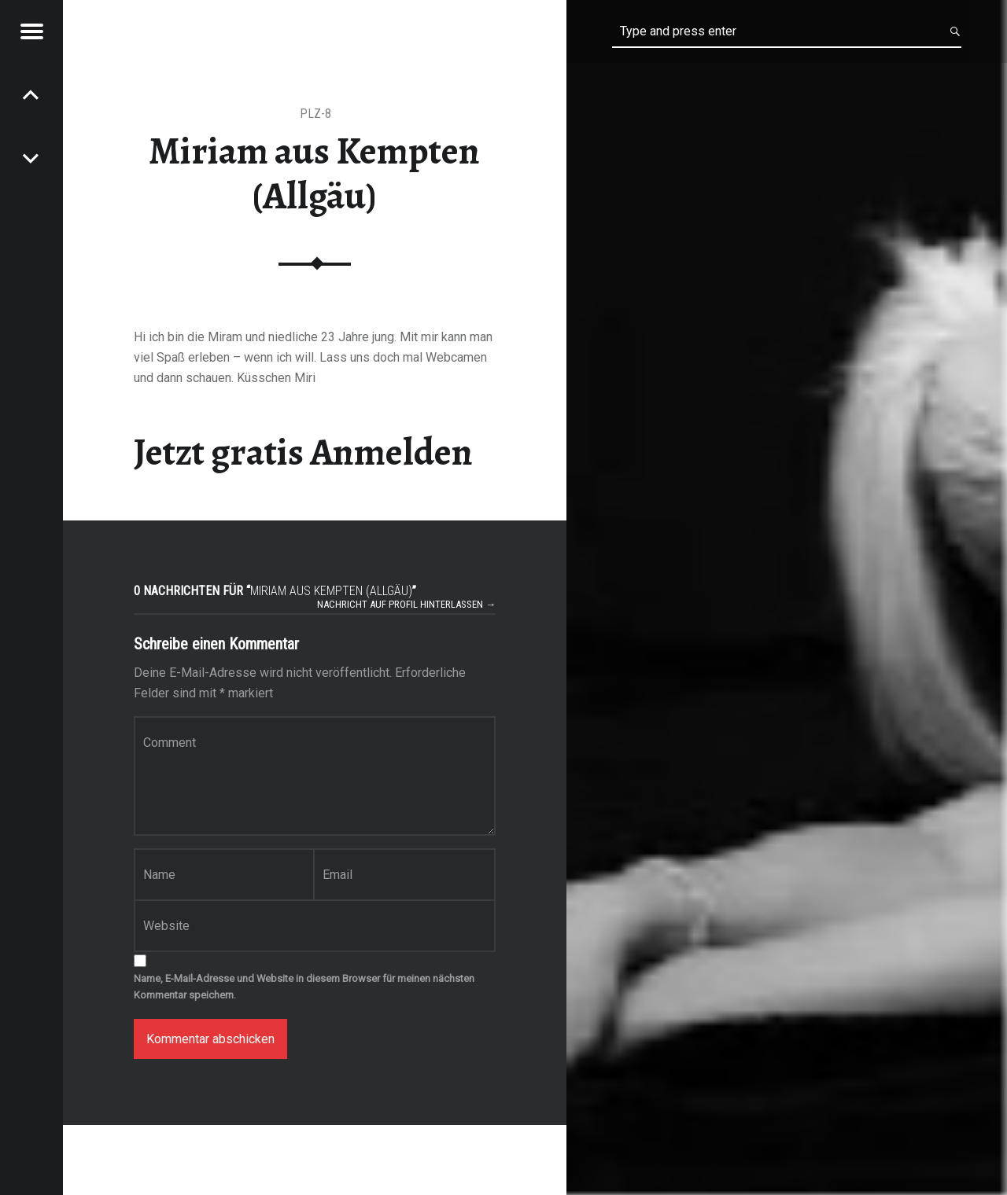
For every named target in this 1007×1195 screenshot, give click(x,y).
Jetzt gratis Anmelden (303, 452)
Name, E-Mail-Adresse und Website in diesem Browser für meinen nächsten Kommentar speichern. (304, 987)
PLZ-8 (315, 113)
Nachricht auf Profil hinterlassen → (406, 604)
